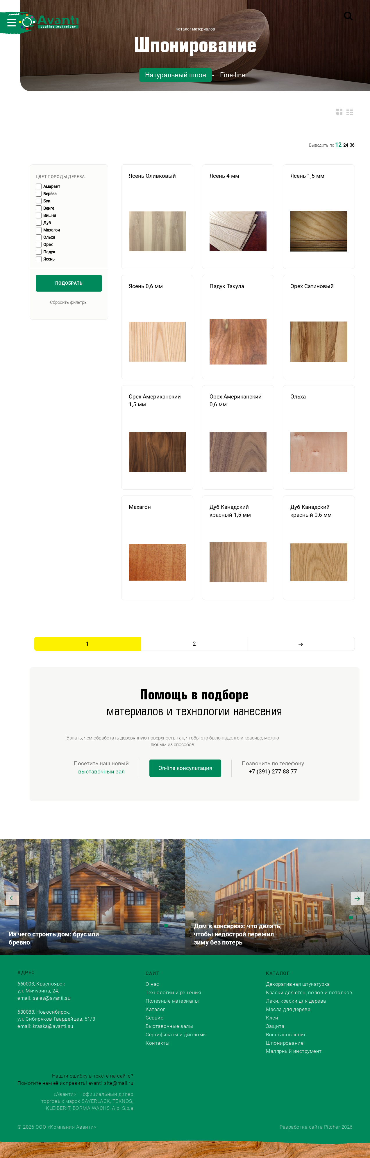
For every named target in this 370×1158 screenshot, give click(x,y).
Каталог (155, 1009)
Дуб (47, 222)
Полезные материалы (172, 1001)
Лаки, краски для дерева (296, 1001)
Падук (49, 251)
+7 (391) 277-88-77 (273, 771)
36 (352, 145)
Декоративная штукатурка (298, 984)
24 (345, 145)
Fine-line (232, 75)
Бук (46, 201)
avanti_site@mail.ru (110, 1083)
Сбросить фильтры (68, 302)
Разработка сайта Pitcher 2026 (316, 1127)
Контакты (157, 1043)
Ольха (49, 237)
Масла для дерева (288, 1009)
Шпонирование (195, 46)
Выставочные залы (169, 1026)
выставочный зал (101, 771)
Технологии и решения (173, 992)
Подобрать (69, 283)
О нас (152, 984)
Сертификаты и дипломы (176, 1034)
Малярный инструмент (294, 1051)
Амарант (51, 186)
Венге (48, 208)
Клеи (272, 1018)
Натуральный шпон (175, 75)
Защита (275, 1026)
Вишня (49, 215)
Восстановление (286, 1034)
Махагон (51, 230)
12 (338, 144)
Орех (48, 244)
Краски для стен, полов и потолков (309, 992)
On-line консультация (185, 768)
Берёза (50, 193)
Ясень (49, 259)
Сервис (154, 1018)
